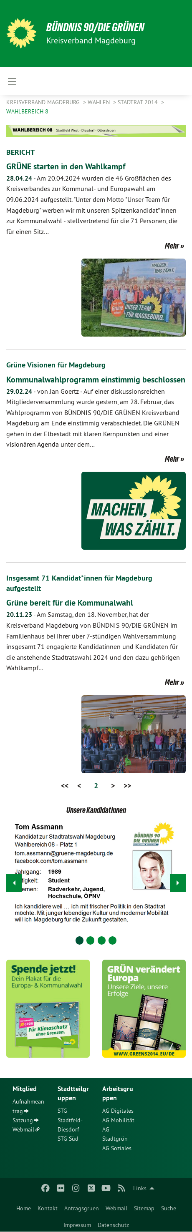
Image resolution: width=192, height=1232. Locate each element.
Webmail (116, 1208)
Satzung (23, 1120)
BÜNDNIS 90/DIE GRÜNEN (95, 27)
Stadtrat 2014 (138, 102)
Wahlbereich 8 (27, 111)
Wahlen (99, 102)
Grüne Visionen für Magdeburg (56, 365)
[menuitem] (23, 1206)
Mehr (172, 245)
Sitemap (144, 1208)
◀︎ (14, 880)
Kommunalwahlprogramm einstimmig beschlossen (95, 379)
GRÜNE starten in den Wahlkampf (65, 166)
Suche (168, 1208)
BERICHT (20, 152)
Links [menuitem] (140, 1188)
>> (127, 785)
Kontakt (48, 1208)
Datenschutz (113, 1225)
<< (64, 785)
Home (23, 1208)
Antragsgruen (81, 1208)
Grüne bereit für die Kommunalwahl (69, 602)
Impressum (77, 1225)
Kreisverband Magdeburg (43, 102)
